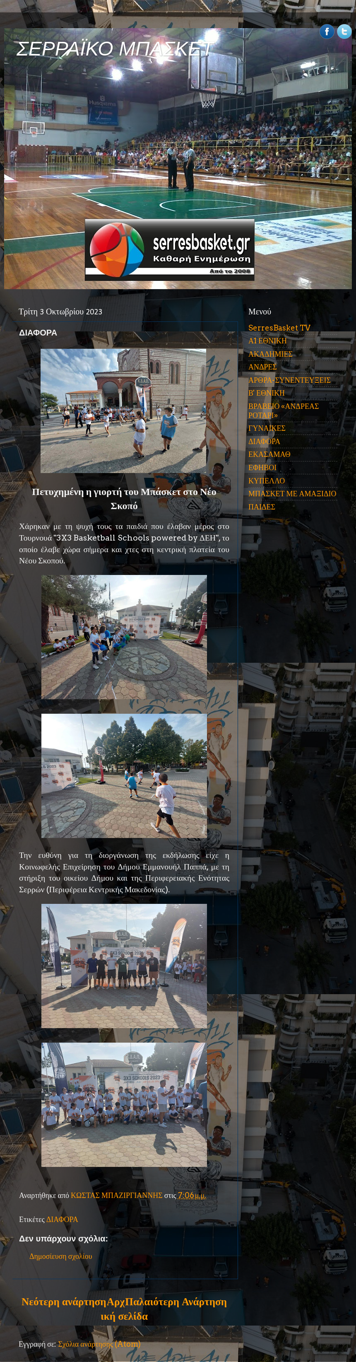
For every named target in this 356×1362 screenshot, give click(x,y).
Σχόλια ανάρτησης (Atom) (99, 1344)
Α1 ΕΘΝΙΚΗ (267, 340)
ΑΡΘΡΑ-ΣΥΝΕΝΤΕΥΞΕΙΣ (289, 380)
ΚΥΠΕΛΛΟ (266, 480)
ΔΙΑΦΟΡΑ (62, 1219)
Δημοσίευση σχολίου (60, 1256)
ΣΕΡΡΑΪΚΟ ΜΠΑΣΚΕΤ (115, 49)
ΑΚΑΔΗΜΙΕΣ (270, 354)
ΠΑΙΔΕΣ (261, 506)
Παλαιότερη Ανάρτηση (176, 1301)
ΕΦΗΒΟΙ (262, 467)
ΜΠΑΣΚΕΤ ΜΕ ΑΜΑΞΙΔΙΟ (292, 493)
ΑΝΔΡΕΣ (262, 366)
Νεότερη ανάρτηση (64, 1301)
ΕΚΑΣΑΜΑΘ (269, 454)
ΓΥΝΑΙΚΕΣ (267, 428)
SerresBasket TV (279, 328)
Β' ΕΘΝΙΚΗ (266, 393)
